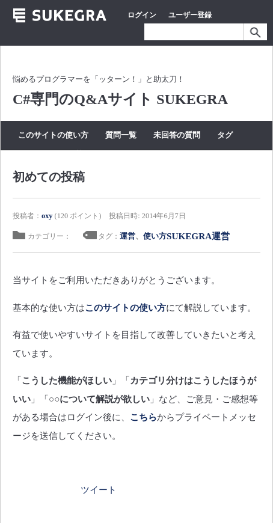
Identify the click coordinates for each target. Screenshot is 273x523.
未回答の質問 (176, 134)
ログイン (141, 15)
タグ (225, 134)
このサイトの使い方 (53, 134)
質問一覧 (120, 134)
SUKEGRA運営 (198, 236)
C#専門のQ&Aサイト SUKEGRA (120, 99)
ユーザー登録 (190, 15)
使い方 (155, 235)
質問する (89, 154)
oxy (46, 216)
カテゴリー (37, 154)
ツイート (99, 490)
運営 (127, 235)
